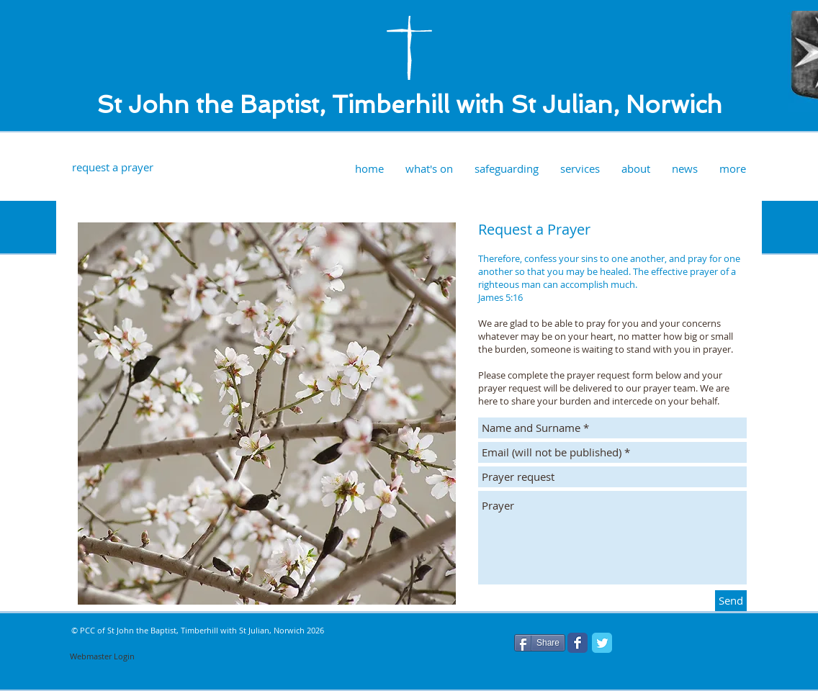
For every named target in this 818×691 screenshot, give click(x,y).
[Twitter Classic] (602, 643)
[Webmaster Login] (102, 656)
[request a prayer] (112, 167)
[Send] (731, 600)
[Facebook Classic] (577, 643)
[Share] (539, 642)
